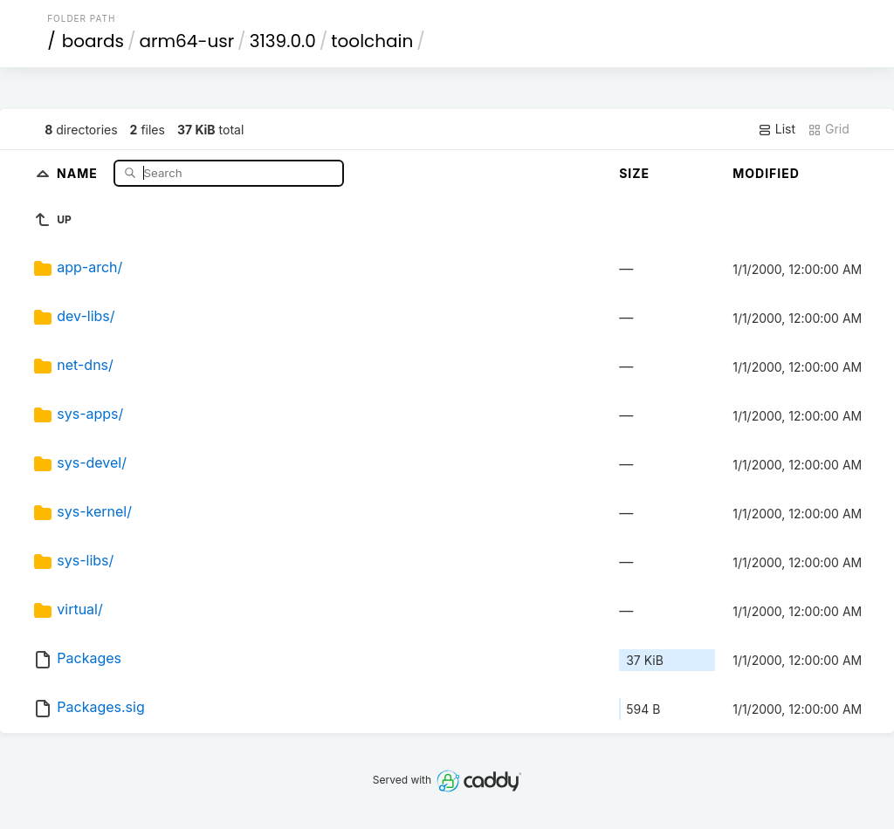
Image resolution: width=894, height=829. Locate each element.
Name (79, 172)
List (776, 129)
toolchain (372, 41)
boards (93, 41)
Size (634, 173)
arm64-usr (187, 41)
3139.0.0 (283, 41)
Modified (766, 173)
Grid (828, 129)
